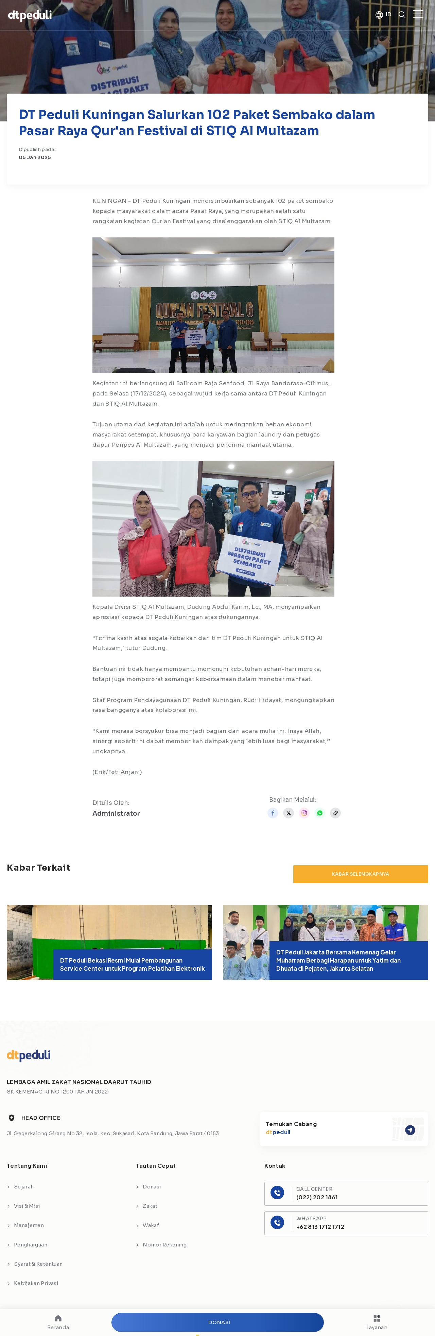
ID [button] (389, 14)
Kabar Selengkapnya (360, 874)
